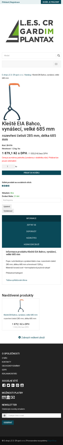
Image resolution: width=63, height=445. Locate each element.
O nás (4, 358)
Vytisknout (8, 211)
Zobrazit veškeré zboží (31, 337)
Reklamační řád (9, 374)
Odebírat (8, 423)
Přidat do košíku (31, 173)
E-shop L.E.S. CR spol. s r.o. (12, 75)
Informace (31, 218)
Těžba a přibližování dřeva (16, 280)
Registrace (15, 2)
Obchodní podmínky (11, 366)
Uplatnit (7, 206)
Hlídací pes (31, 238)
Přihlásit (5, 2)
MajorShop (52, 441)
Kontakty (6, 362)
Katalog (28, 75)
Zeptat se (31, 225)
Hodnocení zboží (31, 244)
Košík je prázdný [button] (51, 2)
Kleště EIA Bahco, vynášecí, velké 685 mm (21, 315)
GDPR (4, 370)
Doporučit (31, 231)
